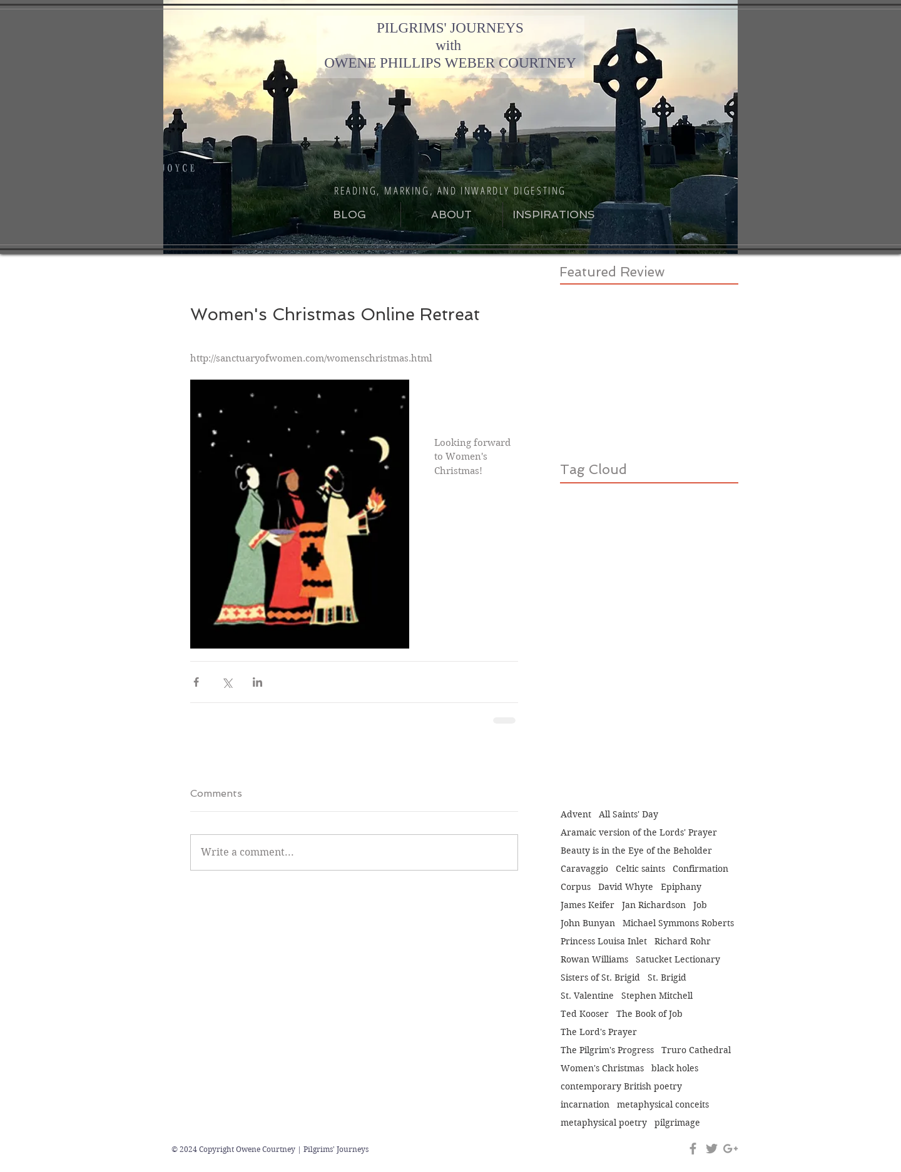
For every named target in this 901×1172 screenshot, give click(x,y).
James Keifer (587, 905)
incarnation (585, 1104)
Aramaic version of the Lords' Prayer (639, 832)
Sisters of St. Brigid (600, 977)
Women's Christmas (602, 1068)
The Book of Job (649, 1014)
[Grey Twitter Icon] (712, 1148)
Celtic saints (640, 869)
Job (700, 905)
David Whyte (625, 887)
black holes (674, 1068)
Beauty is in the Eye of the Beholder (636, 851)
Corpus (576, 887)
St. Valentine (587, 996)
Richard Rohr (682, 941)
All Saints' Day (628, 814)
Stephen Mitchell (657, 996)
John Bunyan (588, 923)
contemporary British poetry (621, 1086)
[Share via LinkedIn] (257, 682)
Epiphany (681, 887)
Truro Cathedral (696, 1050)
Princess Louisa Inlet (604, 941)
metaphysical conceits (663, 1104)
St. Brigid (667, 977)
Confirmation (700, 869)
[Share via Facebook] (196, 682)
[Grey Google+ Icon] (730, 1148)
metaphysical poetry (604, 1123)
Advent (576, 814)
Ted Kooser (585, 1014)
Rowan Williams (594, 959)
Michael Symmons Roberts (678, 923)
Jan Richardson (654, 905)
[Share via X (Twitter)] (227, 682)
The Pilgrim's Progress (607, 1050)
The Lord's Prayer (599, 1032)
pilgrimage (677, 1123)
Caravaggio (584, 869)
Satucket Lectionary (678, 959)
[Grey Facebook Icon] (693, 1148)
